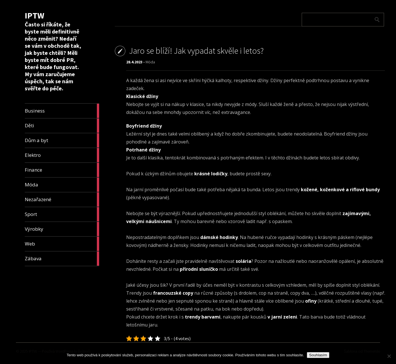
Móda (150, 62)
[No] (389, 356)
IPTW (34, 15)
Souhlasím (318, 355)
